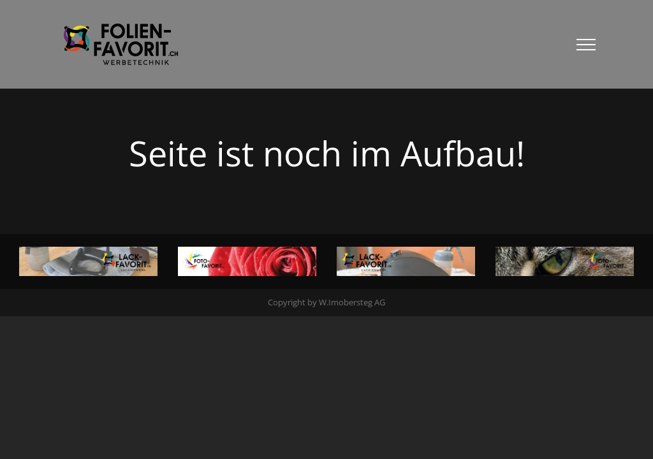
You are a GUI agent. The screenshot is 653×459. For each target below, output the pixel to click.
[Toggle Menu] (586, 44)
